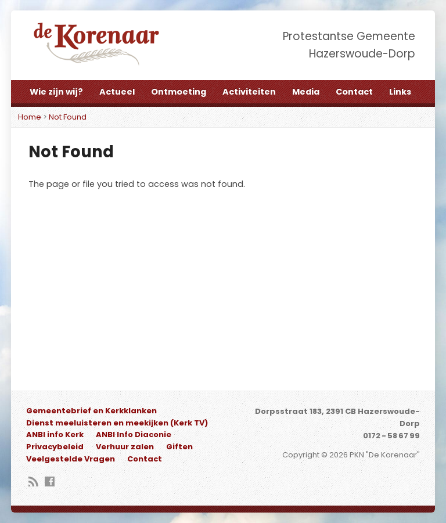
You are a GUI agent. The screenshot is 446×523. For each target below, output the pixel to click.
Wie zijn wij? (56, 92)
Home (29, 116)
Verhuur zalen (125, 446)
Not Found (68, 116)
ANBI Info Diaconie (133, 434)
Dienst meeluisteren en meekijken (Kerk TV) (117, 422)
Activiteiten (249, 92)
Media (305, 92)
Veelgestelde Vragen (70, 458)
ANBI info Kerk (55, 434)
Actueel (117, 92)
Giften (179, 446)
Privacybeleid (55, 446)
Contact (354, 92)
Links (400, 92)
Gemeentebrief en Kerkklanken (91, 410)
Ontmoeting (178, 92)
